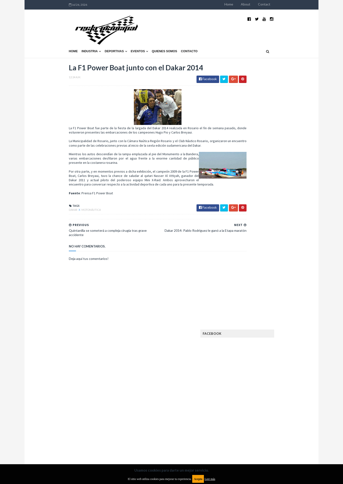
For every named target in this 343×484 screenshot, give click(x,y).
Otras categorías (246, 402)
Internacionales (245, 371)
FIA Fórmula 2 (267, 341)
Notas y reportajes (247, 394)
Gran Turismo (243, 364)
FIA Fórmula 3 (243, 348)
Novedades (275, 394)
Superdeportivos (283, 409)
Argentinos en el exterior (252, 310)
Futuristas (241, 356)
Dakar (42, 203)
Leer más (210, 479)
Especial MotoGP (280, 333)
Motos (273, 386)
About (276, 4)
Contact (295, 4)
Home (259, 4)
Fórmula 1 (262, 356)
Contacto (158, 39)
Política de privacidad (143, 445)
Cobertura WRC (263, 318)
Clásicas (239, 318)
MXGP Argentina (245, 379)
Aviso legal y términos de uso (59, 445)
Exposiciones (242, 341)
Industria (59, 39)
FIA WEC (263, 348)
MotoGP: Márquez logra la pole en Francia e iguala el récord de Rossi (277, 257)
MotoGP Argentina (247, 386)
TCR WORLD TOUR (279, 417)
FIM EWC (280, 348)
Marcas (268, 379)
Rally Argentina (278, 402)
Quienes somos (133, 39)
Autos (281, 310)
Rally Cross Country (248, 409)
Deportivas (83, 39)
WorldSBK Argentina (277, 425)
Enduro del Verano (247, 333)
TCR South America (247, 417)
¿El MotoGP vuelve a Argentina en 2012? (272, 231)
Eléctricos (241, 325)
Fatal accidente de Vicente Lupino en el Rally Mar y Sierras (277, 280)
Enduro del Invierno (270, 325)
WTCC (237, 425)
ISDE (262, 364)
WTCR (251, 425)
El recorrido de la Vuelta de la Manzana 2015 (278, 207)
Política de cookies (232, 445)
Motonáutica (60, 203)
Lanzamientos (274, 371)
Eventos (107, 39)
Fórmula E (282, 356)
